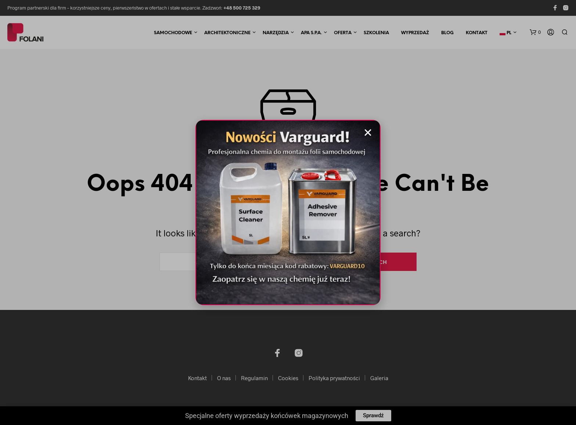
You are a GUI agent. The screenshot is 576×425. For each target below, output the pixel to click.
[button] (367, 132)
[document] (288, 212)
